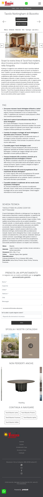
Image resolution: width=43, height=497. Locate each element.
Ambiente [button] (11, 30)
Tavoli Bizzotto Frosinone (13, 417)
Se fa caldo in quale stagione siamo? (12, 312)
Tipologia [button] (28, 30)
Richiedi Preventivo (21, 19)
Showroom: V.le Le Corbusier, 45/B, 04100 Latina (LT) (21, 462)
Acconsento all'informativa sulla (12, 308)
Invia (21, 322)
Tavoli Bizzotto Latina (12, 412)
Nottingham (27, 8)
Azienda (21, 441)
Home (13, 8)
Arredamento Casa (21, 447)
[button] (2, 45)
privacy (20, 308)
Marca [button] (6, 30)
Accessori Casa (21, 450)
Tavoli (21, 8)
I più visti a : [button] (35, 30)
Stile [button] (23, 30)
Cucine (21, 444)
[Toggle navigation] (39, 3)
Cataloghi (21, 453)
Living (17, 8)
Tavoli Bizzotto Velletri (12, 422)
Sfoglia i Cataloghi (21, 24)
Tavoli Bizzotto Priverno (28, 412)
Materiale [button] (18, 30)
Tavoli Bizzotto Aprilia (29, 417)
